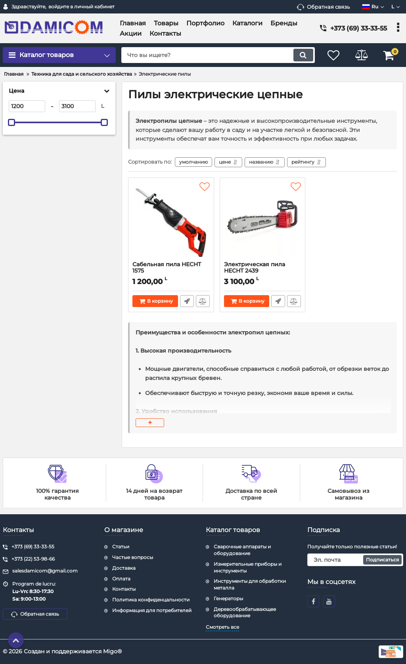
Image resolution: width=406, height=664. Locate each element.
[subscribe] (355, 559)
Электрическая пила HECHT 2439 (262, 271)
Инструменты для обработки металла (250, 584)
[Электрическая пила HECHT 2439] (262, 221)
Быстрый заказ (187, 301)
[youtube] (329, 601)
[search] (217, 55)
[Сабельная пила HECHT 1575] (171, 221)
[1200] (27, 106)
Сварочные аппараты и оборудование (242, 550)
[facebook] (313, 601)
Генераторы (228, 598)
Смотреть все (222, 627)
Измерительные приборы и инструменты (248, 567)
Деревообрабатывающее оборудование (245, 612)
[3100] (77, 106)
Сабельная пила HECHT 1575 (171, 271)
